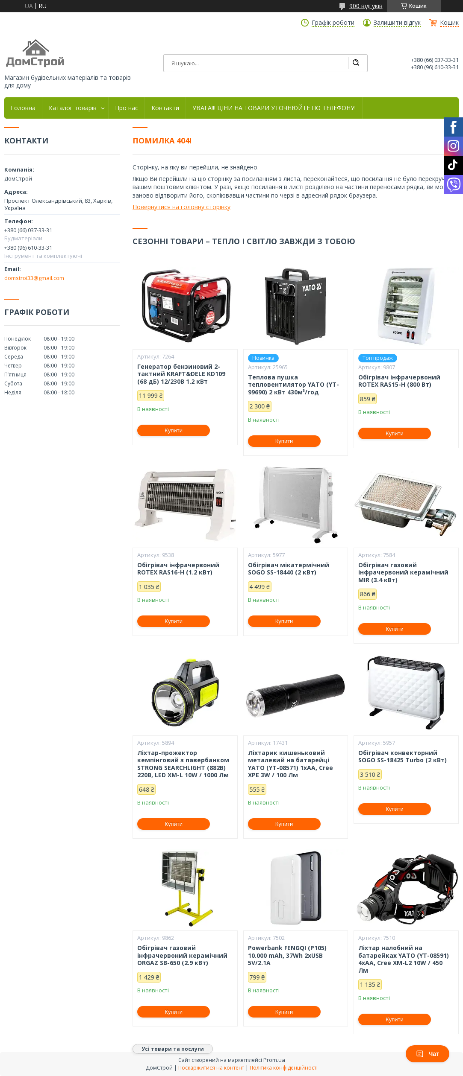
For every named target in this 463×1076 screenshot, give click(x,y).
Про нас (126, 108)
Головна (23, 108)
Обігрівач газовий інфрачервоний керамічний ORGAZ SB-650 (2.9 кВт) (182, 955)
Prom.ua (274, 1060)
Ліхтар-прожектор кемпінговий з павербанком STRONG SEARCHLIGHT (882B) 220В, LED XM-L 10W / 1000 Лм (183, 764)
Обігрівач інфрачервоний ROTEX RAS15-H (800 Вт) (399, 380)
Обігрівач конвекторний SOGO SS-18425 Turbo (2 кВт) (402, 756)
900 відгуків (366, 6)
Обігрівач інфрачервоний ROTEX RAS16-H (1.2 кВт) (178, 568)
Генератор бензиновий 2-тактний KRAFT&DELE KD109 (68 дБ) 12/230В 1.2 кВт (181, 374)
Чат (427, 1054)
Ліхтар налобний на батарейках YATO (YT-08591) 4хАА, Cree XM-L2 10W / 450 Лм (403, 959)
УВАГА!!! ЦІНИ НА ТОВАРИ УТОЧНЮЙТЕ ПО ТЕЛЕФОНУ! (274, 108)
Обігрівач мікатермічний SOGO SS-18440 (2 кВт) (288, 568)
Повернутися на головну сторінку (181, 207)
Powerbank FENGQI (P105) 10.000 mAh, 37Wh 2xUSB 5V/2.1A (287, 955)
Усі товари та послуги (173, 1049)
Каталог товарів (73, 108)
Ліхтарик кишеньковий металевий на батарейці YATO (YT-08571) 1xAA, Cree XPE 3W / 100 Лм (290, 764)
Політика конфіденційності (284, 1067)
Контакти (165, 108)
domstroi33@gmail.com (34, 277)
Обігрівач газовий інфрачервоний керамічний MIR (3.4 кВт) (403, 572)
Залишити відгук (397, 22)
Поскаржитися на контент (211, 1067)
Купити (174, 430)
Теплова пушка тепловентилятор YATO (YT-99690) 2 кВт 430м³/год (293, 384)
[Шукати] (355, 63)
